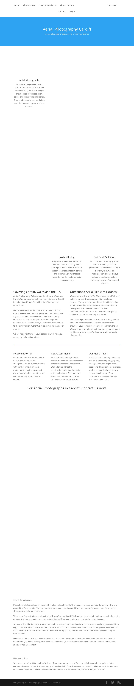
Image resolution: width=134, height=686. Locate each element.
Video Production (46, 5)
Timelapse (112, 5)
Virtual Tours (66, 5)
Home (17, 5)
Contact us (89, 388)
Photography (29, 5)
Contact (62, 11)
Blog (71, 11)
